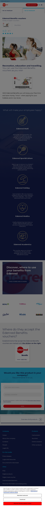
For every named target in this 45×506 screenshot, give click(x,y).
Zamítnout (22, 500)
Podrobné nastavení (22, 496)
